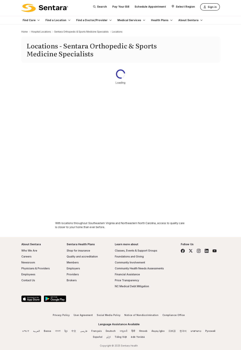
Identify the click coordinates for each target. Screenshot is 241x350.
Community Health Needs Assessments (139, 268)
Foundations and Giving (129, 256)
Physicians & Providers (35, 268)
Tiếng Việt (121, 336)
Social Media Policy (108, 315)
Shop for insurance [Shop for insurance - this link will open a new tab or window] (78, 250)
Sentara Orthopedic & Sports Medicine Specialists (81, 31)
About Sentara (188, 20)
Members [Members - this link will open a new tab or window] (73, 262)
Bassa (47, 331)
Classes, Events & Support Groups (136, 250)
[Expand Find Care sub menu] (38, 20)
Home (24, 31)
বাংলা (58, 331)
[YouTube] (215, 250)
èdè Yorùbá (138, 336)
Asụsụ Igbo (158, 331)
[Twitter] (191, 251)
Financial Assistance (127, 274)
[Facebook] (183, 251)
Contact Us (28, 280)
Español (98, 336)
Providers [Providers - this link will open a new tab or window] (73, 274)
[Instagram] (199, 251)
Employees (28, 274)
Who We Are (29, 250)
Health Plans (159, 20)
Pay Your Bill (120, 6)
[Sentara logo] (44, 8)
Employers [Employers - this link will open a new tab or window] (73, 268)
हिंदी (133, 331)
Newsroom (28, 262)
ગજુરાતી (123, 331)
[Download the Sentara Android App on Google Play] (55, 298)
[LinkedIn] (207, 251)
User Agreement (83, 315)
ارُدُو (109, 336)
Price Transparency (127, 280)
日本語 (172, 331)
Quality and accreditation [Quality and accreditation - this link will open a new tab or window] (82, 256)
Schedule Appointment (150, 6)
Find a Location (55, 20)
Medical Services (129, 20)
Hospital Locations (41, 31)
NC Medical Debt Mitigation (132, 286)
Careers (26, 256)
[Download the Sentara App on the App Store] (31, 298)
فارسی (84, 331)
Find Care (29, 20)
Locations (117, 31)
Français (96, 331)
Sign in (210, 7)
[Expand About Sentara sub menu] (201, 20)
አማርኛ (25, 331)
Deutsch (111, 331)
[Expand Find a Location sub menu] (69, 20)
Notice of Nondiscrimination (141, 315)
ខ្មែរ (66, 331)
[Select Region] (183, 6)
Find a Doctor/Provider (92, 20)
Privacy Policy (61, 315)
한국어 (183, 331)
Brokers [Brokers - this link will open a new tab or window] (72, 280)
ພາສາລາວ (196, 331)
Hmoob (143, 331)
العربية (36, 331)
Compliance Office (173, 315)
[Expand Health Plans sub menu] (171, 20)
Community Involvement (130, 262)
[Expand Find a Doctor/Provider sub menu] (110, 20)
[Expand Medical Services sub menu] (144, 20)
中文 (73, 331)
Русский (210, 331)
